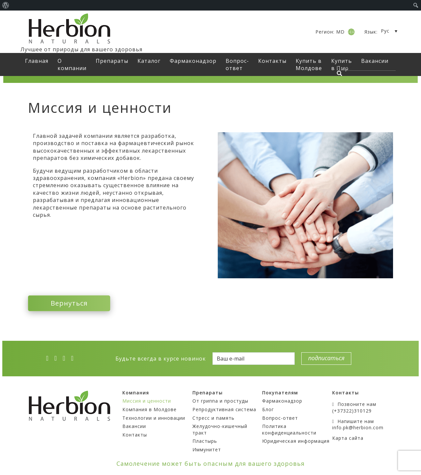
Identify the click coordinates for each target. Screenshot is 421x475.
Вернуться (69, 303)
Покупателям (280, 392)
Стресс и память (213, 418)
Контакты (272, 60)
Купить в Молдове (309, 64)
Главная (36, 60)
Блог (268, 409)
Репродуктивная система (224, 409)
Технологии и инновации (153, 418)
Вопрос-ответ (237, 64)
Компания (135, 392)
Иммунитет (206, 449)
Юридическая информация (296, 441)
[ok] (74, 358)
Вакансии (134, 426)
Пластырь (204, 441)
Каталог (149, 60)
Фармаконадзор (193, 60)
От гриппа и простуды (220, 401)
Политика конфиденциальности (289, 429)
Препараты (112, 60)
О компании (72, 64)
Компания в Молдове (149, 409)
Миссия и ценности (146, 401)
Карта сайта (347, 438)
